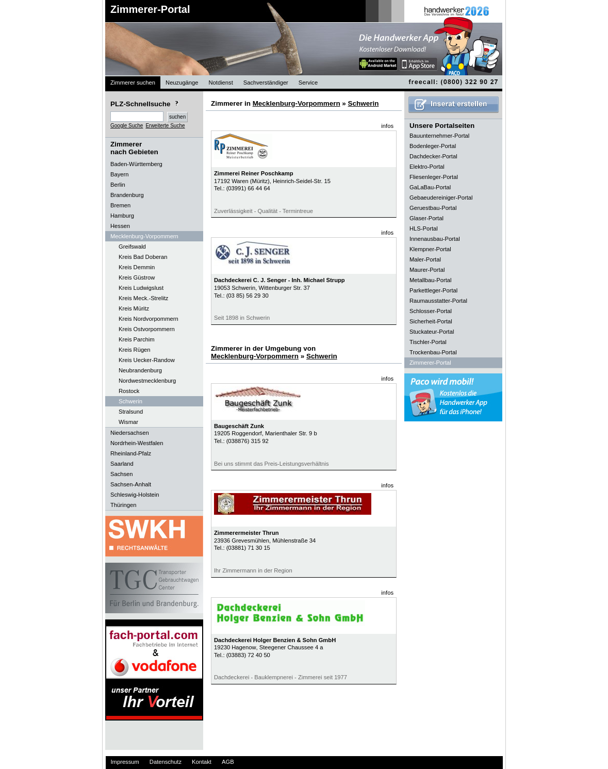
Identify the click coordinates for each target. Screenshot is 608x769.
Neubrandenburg (140, 370)
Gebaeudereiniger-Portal (441, 197)
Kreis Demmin (137, 267)
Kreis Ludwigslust (141, 288)
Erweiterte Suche (165, 125)
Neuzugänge (182, 82)
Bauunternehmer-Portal (439, 136)
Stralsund (131, 411)
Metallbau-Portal (430, 280)
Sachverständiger (265, 82)
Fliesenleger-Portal (433, 177)
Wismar (128, 422)
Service (308, 82)
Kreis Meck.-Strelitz (143, 298)
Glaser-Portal (426, 218)
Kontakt (201, 762)
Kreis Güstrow (137, 277)
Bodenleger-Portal (432, 146)
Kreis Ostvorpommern (147, 329)
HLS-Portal (423, 228)
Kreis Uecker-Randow (147, 360)
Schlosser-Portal (430, 311)
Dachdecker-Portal (433, 156)
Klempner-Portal (430, 249)
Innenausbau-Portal (434, 239)
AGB (228, 762)
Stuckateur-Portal (431, 332)
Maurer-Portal (427, 270)
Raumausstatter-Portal (438, 301)
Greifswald (132, 246)
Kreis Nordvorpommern (148, 319)
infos (387, 126)
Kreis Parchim (137, 339)
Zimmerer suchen (132, 82)
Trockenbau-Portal (433, 352)
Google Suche (126, 125)
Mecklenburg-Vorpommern (296, 103)
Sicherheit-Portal (430, 321)
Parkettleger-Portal (433, 290)
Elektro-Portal (427, 166)
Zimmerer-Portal (150, 9)
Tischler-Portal (428, 342)
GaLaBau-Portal (430, 187)
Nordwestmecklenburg (147, 381)
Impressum (125, 762)
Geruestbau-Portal (432, 208)
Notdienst (221, 82)
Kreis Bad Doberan (143, 257)
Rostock (129, 391)
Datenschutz (166, 762)
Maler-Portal (425, 259)
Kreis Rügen (135, 350)
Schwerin (130, 401)
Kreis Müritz (134, 308)
